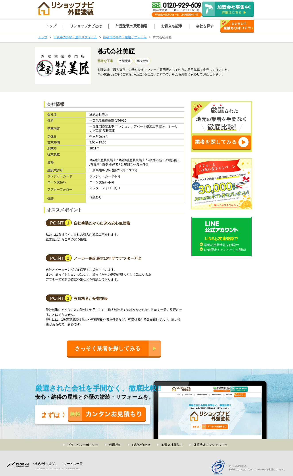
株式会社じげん (45, 463)
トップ (42, 37)
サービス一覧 (73, 463)
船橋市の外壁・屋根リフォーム (124, 37)
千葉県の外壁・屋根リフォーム (75, 37)
